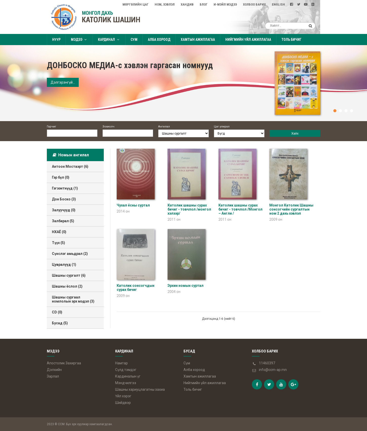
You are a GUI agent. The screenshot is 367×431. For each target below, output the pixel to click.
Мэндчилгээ (125, 383)
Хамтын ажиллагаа (198, 40)
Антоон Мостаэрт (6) (70, 166)
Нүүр (56, 40)
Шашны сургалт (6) (69, 275)
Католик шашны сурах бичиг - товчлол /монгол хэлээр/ (189, 209)
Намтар (121, 363)
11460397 (267, 363)
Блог (204, 4)
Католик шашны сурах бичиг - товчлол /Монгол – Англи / (240, 209)
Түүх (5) (58, 243)
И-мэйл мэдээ (225, 4)
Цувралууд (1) (64, 265)
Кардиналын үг (127, 376)
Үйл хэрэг (123, 396)
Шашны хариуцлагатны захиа (140, 389)
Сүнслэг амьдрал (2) (70, 254)
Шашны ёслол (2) (67, 286)
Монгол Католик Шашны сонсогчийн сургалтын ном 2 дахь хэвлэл (291, 209)
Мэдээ (79, 40)
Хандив (187, 4)
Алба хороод (159, 40)
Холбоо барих (254, 4)
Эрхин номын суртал (185, 286)
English (278, 4)
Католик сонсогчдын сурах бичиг (135, 288)
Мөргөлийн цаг (136, 4)
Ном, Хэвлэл (165, 4)
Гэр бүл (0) (60, 177)
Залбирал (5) (63, 221)
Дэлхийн (54, 370)
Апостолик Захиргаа (64, 363)
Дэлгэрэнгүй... (63, 82)
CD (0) (57, 312)
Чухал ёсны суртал (133, 205)
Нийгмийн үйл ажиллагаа (248, 40)
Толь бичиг (291, 40)
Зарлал (53, 376)
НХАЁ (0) (59, 232)
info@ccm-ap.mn (273, 370)
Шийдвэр (123, 403)
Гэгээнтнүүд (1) (65, 188)
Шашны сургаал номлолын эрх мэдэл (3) (73, 299)
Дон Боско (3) (64, 199)
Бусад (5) (60, 323)
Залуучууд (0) (63, 210)
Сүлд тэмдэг (125, 370)
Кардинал (109, 40)
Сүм (134, 40)
